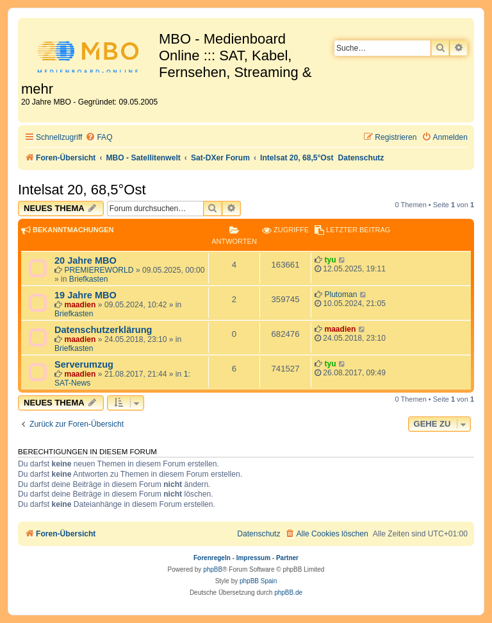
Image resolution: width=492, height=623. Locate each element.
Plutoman (340, 294)
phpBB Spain (258, 581)
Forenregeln (212, 557)
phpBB (212, 569)
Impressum (253, 557)
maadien (79, 304)
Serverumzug (83, 364)
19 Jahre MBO (85, 295)
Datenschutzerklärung (103, 330)
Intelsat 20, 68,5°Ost (82, 190)
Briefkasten (88, 279)
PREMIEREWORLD (98, 270)
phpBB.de (288, 592)
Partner (287, 557)
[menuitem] (98, 137)
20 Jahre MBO (85, 260)
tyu (330, 259)
